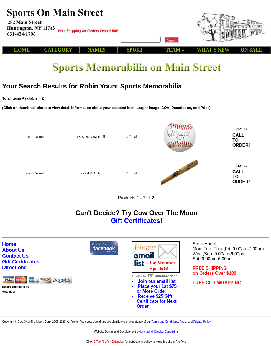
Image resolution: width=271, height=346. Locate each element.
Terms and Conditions (164, 321)
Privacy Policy (202, 321)
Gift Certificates (135, 220)
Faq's (183, 321)
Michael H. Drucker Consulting (159, 331)
